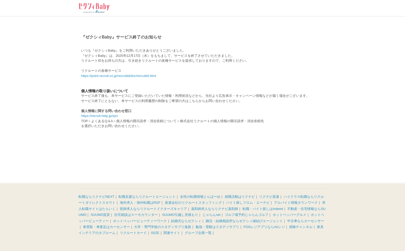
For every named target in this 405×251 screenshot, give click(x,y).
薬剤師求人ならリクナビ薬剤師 (214, 209)
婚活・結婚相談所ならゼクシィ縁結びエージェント (244, 221)
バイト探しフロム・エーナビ (248, 203)
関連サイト (171, 233)
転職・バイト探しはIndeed (263, 209)
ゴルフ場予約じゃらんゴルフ (246, 215)
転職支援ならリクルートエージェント (147, 197)
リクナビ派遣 (269, 197)
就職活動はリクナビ (240, 197)
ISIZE (155, 233)
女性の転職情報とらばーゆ (200, 197)
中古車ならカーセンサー (305, 221)
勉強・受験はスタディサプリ (217, 227)
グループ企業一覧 (198, 233)
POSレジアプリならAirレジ (264, 227)
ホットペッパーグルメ (289, 215)
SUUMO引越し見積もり (180, 215)
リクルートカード (133, 233)
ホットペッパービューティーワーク (140, 221)
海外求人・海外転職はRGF (140, 203)
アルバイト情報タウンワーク (296, 203)
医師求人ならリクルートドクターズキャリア (153, 209)
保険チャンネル (301, 227)
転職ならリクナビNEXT (96, 197)
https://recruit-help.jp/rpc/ (99, 116)
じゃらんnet (211, 215)
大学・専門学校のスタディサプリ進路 (162, 227)
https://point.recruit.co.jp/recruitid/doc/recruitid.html (118, 76)
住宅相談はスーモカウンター (136, 215)
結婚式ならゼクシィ (186, 221)
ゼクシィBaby (94, 8)
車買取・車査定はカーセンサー (106, 227)
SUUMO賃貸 (100, 215)
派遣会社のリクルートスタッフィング (193, 203)
